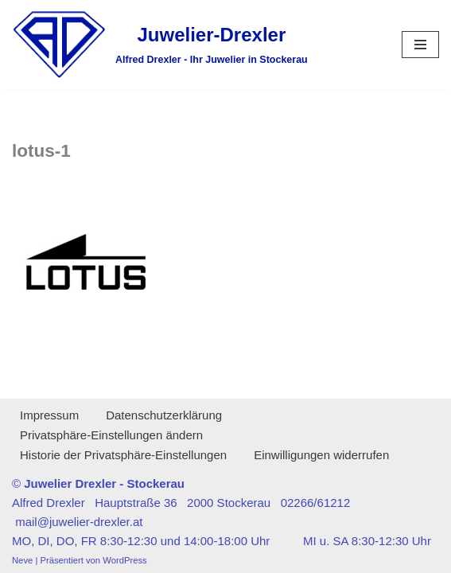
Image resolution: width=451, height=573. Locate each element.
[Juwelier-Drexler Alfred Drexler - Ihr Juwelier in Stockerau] (160, 44)
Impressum (49, 415)
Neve (22, 560)
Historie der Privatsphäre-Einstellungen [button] (123, 455)
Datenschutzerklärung (164, 415)
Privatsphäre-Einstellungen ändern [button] (111, 435)
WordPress (124, 560)
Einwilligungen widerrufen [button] (321, 455)
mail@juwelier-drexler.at (78, 521)
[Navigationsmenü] (420, 44)
